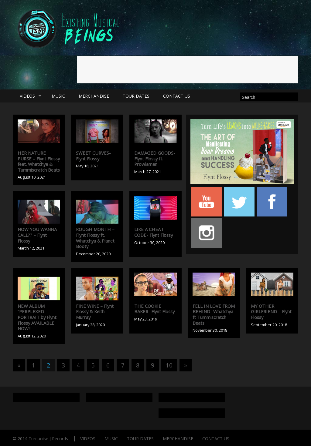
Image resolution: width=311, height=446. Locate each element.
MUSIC (58, 96)
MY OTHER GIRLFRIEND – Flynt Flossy (271, 311)
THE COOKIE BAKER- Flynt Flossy (154, 309)
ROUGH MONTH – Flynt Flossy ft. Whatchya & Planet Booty (95, 237)
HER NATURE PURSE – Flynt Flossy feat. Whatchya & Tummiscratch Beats (39, 161)
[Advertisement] (187, 69)
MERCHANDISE (94, 96)
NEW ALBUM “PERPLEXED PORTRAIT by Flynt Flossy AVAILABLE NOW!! (37, 317)
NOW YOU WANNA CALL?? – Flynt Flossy (37, 234)
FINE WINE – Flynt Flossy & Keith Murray (95, 311)
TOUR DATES (136, 96)
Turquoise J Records (48, 438)
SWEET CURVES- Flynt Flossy (93, 156)
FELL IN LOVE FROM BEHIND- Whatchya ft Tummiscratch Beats (214, 314)
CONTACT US (176, 96)
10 (169, 365)
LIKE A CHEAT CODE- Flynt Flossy (153, 232)
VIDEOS (27, 96)
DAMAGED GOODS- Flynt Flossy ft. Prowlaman (154, 158)
